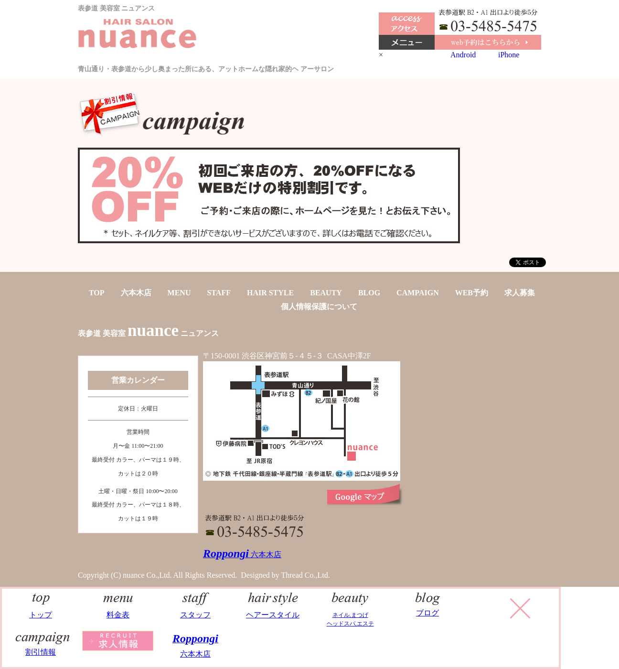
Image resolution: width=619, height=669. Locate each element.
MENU (179, 293)
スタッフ (195, 610)
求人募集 (519, 293)
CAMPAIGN (417, 293)
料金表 (118, 610)
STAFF (218, 293)
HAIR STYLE (270, 293)
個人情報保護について (319, 306)
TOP (97, 293)
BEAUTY (326, 293)
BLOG (369, 293)
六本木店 (136, 293)
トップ (40, 610)
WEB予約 (471, 293)
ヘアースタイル (272, 610)
